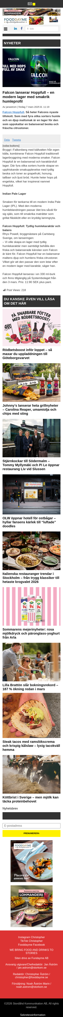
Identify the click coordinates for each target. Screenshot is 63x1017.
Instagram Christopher (31, 937)
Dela (7, 140)
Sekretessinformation (32, 1014)
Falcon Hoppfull (13, 112)
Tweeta (16, 140)
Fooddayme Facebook (31, 944)
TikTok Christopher (31, 940)
